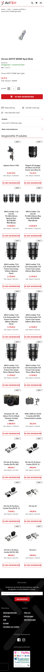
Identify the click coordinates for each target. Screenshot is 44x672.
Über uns (27, 613)
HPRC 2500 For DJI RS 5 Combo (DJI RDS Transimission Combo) (32, 416)
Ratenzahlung (10, 108)
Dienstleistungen (30, 620)
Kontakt (6, 623)
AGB (4, 620)
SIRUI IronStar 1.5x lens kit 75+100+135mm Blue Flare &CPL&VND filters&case (33, 216)
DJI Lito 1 (32, 550)
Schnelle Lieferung (32, 108)
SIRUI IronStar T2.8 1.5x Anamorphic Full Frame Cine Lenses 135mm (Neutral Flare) (11, 269)
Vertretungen (28, 616)
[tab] (22, 119)
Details (4, 119)
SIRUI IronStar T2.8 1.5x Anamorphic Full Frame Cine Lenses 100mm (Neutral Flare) (11, 319)
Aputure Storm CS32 (11, 166)
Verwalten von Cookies (11, 627)
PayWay (22, 659)
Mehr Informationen (10, 129)
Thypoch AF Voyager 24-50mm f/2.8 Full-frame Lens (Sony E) (32, 168)
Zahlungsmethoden (10, 613)
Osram (5, 63)
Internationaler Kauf (12, 113)
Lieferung (6, 616)
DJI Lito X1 (33, 506)
